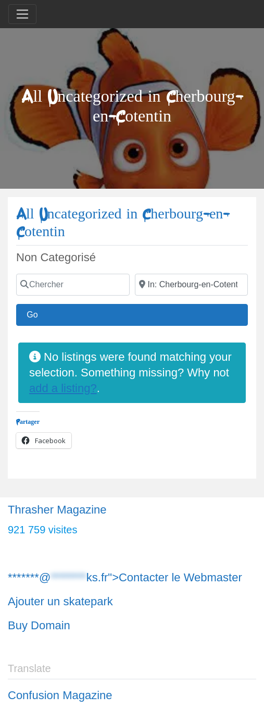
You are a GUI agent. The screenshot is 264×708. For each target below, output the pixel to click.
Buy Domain (39, 625)
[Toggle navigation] (22, 14)
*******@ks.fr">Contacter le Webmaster (125, 577)
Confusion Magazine (60, 695)
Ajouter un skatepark (60, 601)
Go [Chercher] (37, 313)
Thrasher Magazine (57, 509)
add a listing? (63, 388)
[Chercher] (73, 285)
